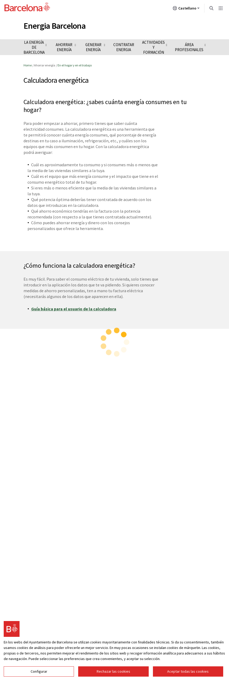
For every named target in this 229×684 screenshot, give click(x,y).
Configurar (39, 677)
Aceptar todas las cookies (188, 677)
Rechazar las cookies (113, 677)
